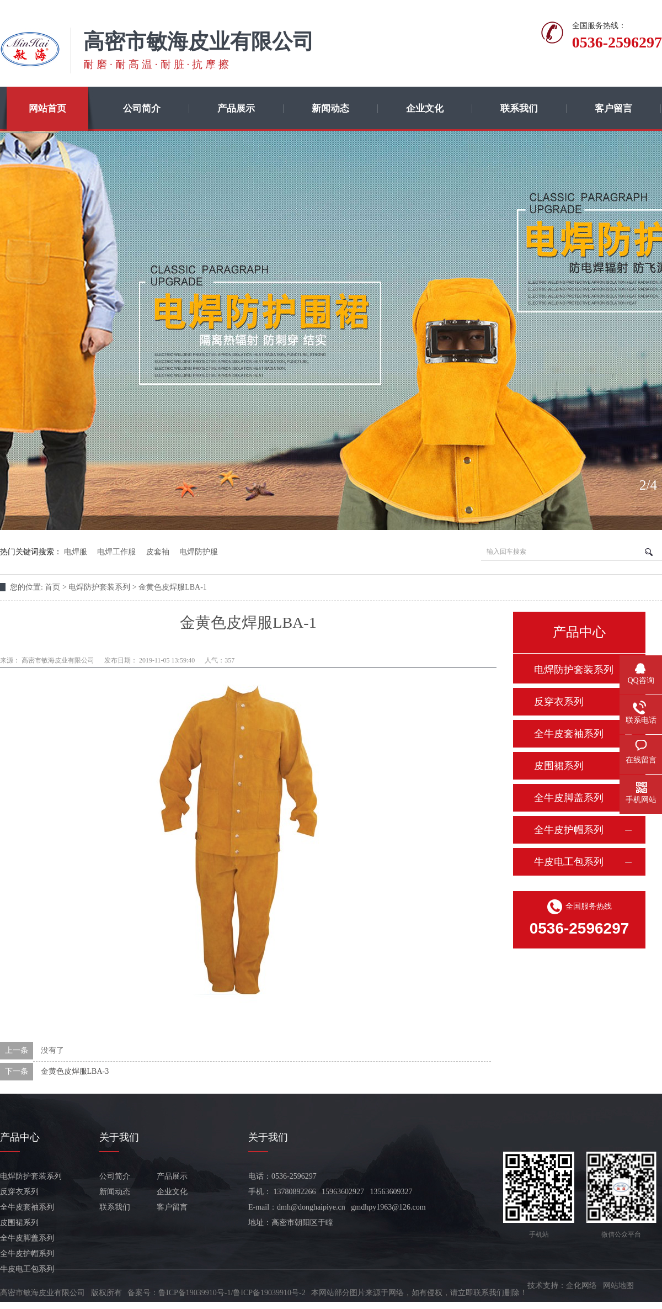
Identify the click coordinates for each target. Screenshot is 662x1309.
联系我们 (519, 108)
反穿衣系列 (559, 701)
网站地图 (618, 1285)
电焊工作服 (116, 552)
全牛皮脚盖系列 (569, 797)
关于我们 (119, 1137)
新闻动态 (330, 108)
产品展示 (236, 108)
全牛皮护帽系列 (569, 829)
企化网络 (581, 1285)
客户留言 (613, 108)
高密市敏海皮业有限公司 (58, 660)
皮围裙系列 (559, 765)
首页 (52, 587)
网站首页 (47, 108)
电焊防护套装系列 (573, 669)
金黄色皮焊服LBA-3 (75, 1071)
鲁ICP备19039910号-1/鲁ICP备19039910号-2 (232, 1293)
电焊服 (75, 552)
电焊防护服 (198, 552)
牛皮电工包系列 (569, 861)
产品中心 (20, 1137)
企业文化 (425, 108)
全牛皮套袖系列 (569, 733)
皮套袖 (157, 552)
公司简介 (142, 108)
